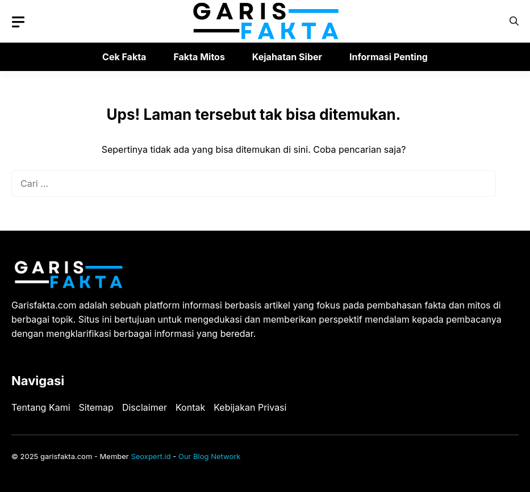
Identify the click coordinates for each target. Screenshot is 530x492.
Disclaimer (144, 407)
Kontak (190, 407)
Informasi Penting (388, 56)
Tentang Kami (40, 407)
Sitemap (96, 407)
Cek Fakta (124, 56)
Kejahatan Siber (287, 56)
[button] (514, 21)
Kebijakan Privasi (250, 407)
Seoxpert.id (150, 456)
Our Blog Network (209, 456)
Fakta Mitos (198, 56)
